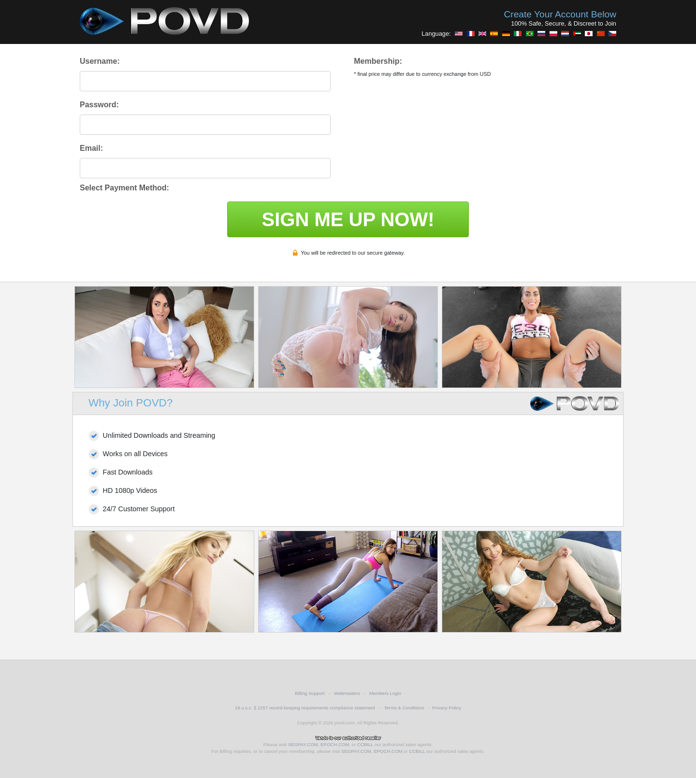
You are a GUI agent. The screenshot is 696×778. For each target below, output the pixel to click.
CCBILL (365, 744)
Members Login (385, 693)
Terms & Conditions (404, 707)
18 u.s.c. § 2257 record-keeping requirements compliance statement (305, 707)
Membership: (378, 61)
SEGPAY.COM (303, 744)
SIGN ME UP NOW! (347, 219)
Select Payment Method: (124, 188)
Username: (100, 61)
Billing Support (310, 693)
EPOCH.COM (334, 744)
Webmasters (347, 693)
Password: (99, 105)
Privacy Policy (446, 707)
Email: (91, 148)
